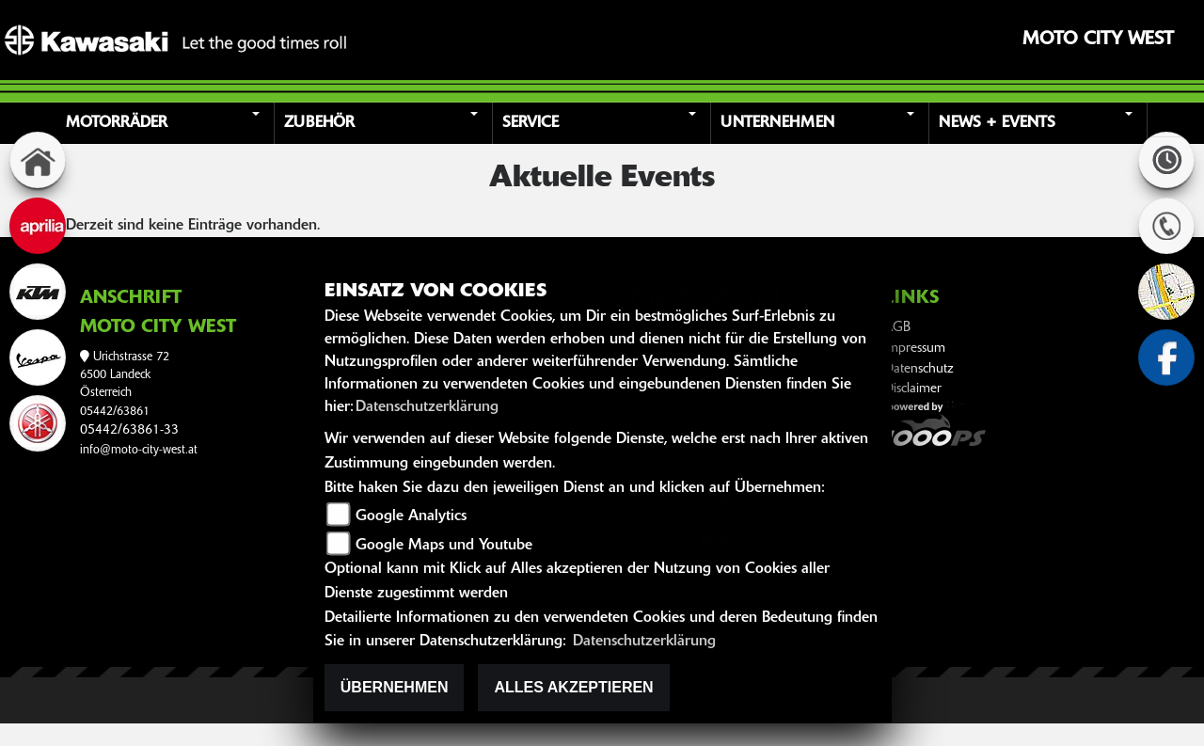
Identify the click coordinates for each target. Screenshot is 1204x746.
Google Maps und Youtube (444, 545)
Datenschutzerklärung (427, 407)
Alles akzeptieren (573, 687)
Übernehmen (395, 687)
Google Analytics (411, 516)
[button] (168, 123)
